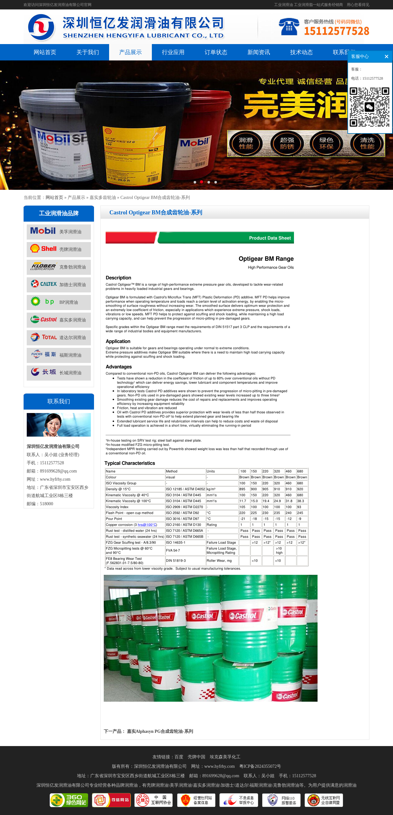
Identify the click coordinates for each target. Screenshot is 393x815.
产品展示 (130, 52)
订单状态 (216, 52)
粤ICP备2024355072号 (260, 766)
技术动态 (301, 52)
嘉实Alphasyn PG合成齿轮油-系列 (160, 731)
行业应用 (173, 52)
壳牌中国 (196, 757)
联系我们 (344, 52)
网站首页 (45, 52)
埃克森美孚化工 (225, 757)
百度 (178, 757)
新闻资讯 (258, 52)
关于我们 (87, 52)
